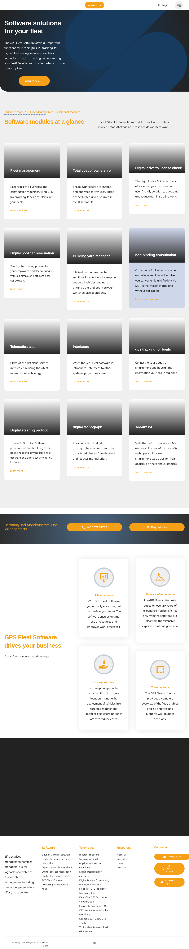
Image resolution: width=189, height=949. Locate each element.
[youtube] (148, 941)
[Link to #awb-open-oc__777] (179, 5)
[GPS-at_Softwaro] (19, 2)
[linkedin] (142, 941)
